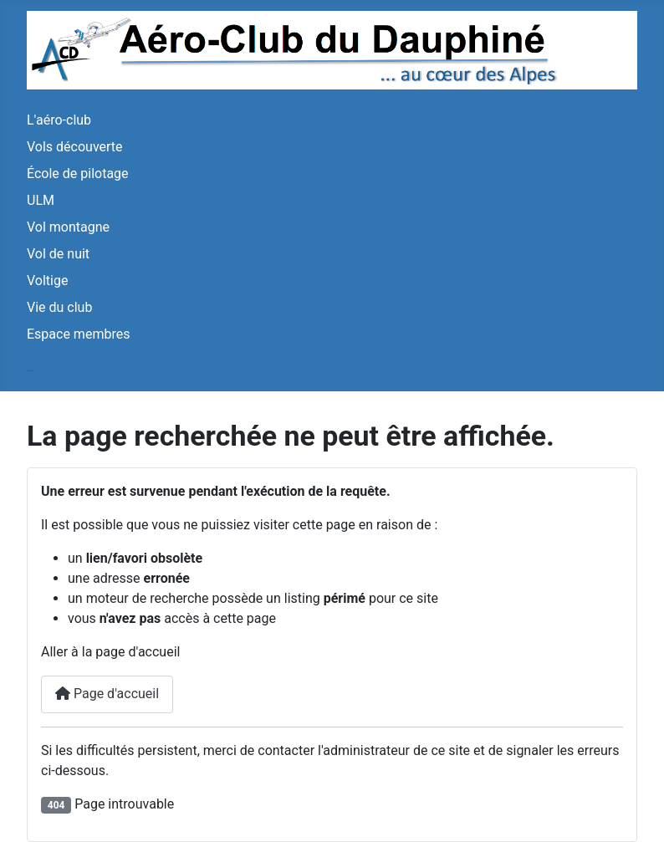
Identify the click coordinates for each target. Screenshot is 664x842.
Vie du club (59, 307)
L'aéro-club (59, 120)
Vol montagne (68, 227)
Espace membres (78, 334)
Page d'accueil (107, 694)
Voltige (47, 280)
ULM (40, 200)
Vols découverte (75, 147)
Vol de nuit (58, 254)
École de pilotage (78, 173)
